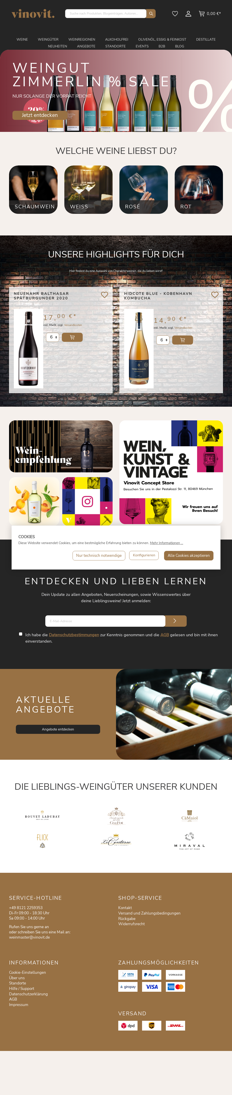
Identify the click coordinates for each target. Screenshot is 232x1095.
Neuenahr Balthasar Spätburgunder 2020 (41, 296)
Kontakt (125, 907)
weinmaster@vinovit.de (29, 937)
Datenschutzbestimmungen (74, 635)
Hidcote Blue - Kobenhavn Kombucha (158, 296)
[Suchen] (150, 13)
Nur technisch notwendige (97, 555)
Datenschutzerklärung (28, 994)
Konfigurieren (143, 555)
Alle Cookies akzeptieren (189, 555)
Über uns (17, 978)
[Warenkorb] (209, 15)
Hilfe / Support (21, 988)
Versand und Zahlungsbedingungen (149, 913)
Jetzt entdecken (40, 115)
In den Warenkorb (72, 340)
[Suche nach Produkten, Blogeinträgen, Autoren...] (106, 13)
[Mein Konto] (189, 15)
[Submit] (175, 621)
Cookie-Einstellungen (27, 972)
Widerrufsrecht (131, 924)
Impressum (18, 1004)
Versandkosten (73, 328)
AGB (165, 635)
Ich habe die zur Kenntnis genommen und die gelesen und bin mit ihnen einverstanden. (122, 638)
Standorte (17, 983)
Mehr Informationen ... (166, 543)
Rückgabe (126, 918)
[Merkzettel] (175, 15)
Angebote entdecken (58, 729)
